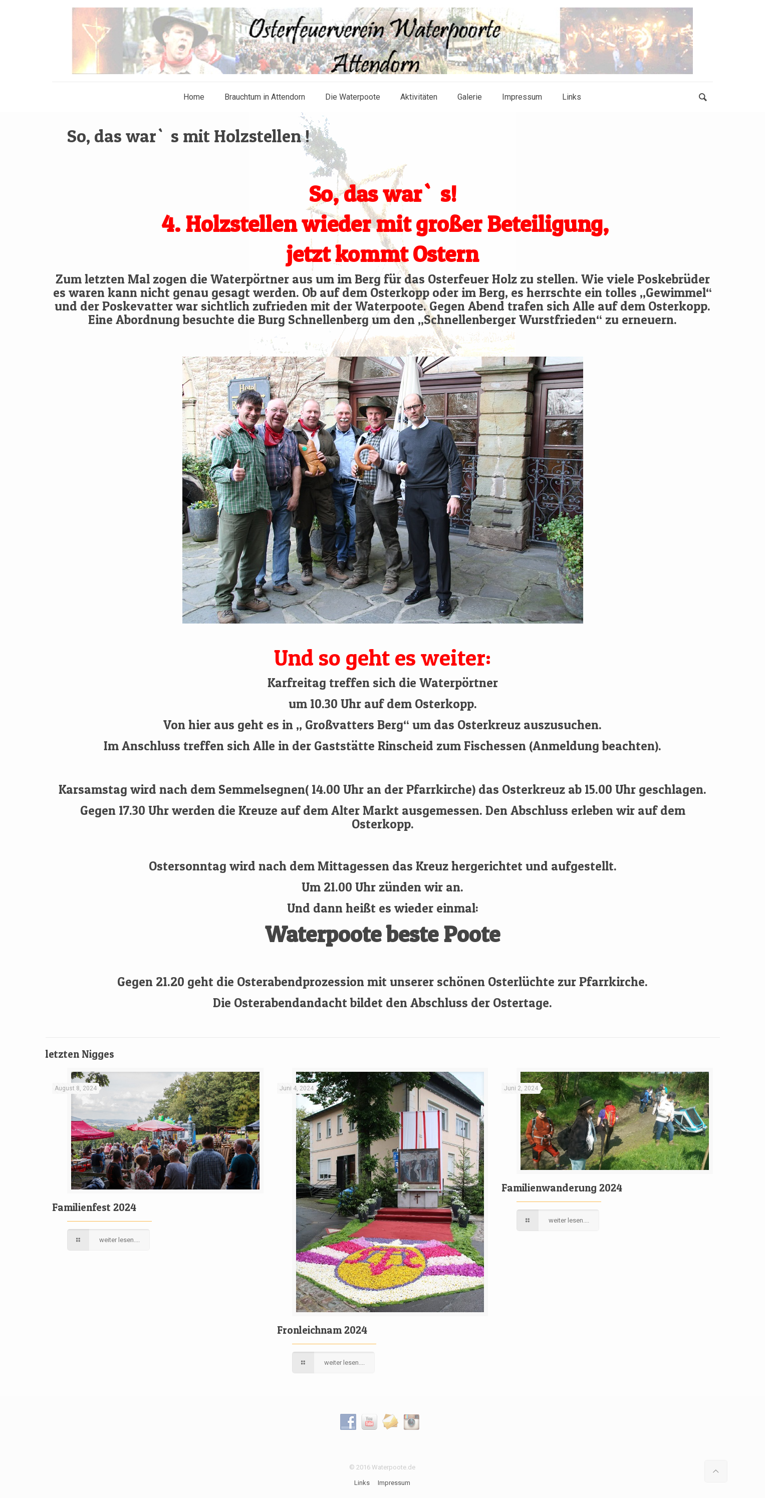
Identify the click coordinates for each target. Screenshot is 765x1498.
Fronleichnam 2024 (322, 1330)
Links (362, 1482)
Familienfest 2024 (94, 1207)
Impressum (394, 1482)
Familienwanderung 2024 (561, 1187)
